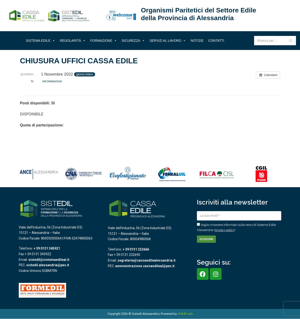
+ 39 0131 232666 (136, 249)
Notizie (197, 40)
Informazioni (52, 81)
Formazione (103, 40)
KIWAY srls (185, 313)
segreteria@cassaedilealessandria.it (146, 260)
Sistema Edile (40, 40)
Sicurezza (133, 40)
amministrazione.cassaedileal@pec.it (145, 266)
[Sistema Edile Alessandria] (49, 15)
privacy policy (224, 230)
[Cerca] (290, 40)
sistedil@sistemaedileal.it (48, 260)
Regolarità (73, 40)
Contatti (216, 40)
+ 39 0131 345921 (47, 248)
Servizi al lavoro (168, 40)
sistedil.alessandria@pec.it (47, 265)
